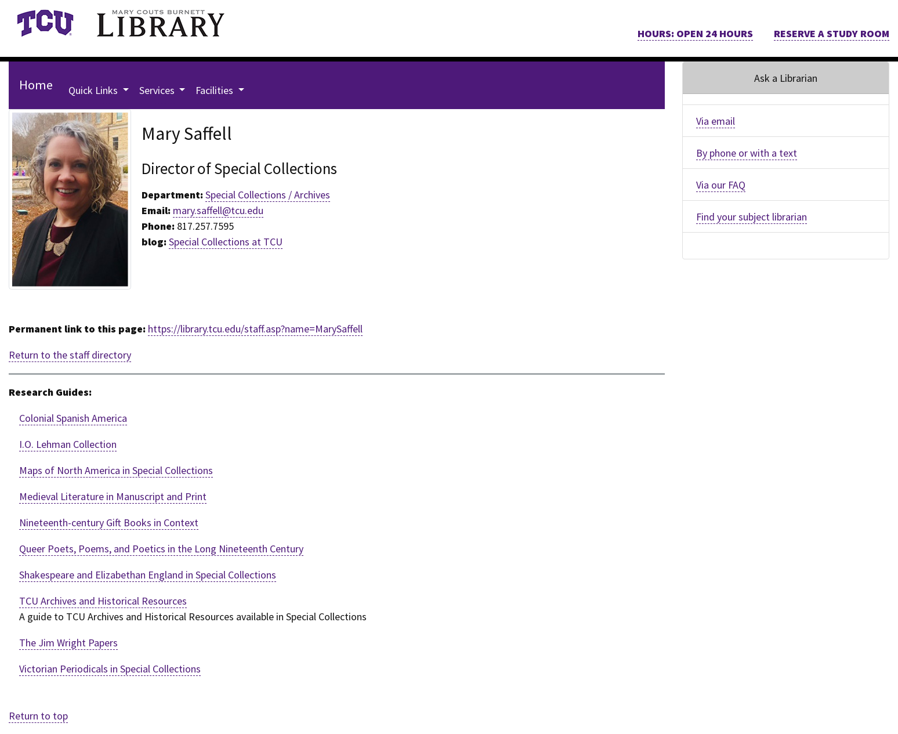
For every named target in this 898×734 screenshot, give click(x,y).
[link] (45, 23)
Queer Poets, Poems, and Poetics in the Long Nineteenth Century (161, 548)
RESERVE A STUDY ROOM (831, 33)
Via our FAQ (720, 184)
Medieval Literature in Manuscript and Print (113, 496)
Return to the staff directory (70, 354)
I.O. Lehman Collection (68, 444)
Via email (715, 121)
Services (158, 90)
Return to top (38, 715)
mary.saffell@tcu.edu (218, 210)
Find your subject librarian (751, 216)
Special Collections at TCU (226, 241)
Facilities (215, 90)
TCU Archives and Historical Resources (103, 601)
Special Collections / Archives (267, 194)
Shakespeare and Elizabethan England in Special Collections (147, 574)
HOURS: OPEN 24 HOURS (695, 33)
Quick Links (94, 90)
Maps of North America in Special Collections (116, 470)
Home (36, 85)
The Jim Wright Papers (68, 642)
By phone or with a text (746, 153)
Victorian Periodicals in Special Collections (110, 668)
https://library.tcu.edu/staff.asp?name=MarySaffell (255, 328)
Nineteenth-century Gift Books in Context (108, 522)
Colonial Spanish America (73, 418)
